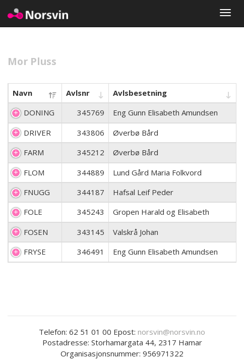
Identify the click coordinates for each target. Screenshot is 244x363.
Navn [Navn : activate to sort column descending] (22, 93)
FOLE (33, 212)
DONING (39, 112)
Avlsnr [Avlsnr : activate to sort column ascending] (78, 93)
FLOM (34, 172)
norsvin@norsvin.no (171, 332)
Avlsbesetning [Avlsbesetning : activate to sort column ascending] (140, 93)
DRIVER (37, 133)
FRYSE (35, 252)
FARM (34, 152)
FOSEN (36, 232)
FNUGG (37, 192)
